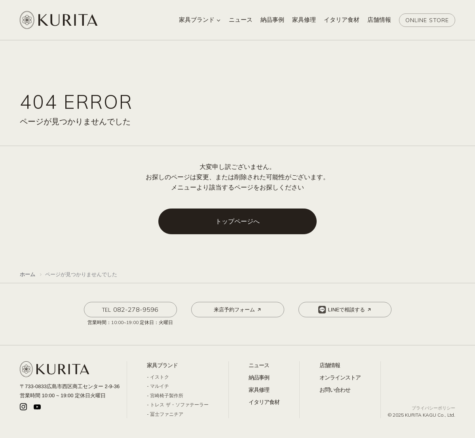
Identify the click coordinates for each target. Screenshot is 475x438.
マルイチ (159, 386)
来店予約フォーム (238, 310)
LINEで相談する (345, 310)
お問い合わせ (334, 390)
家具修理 (259, 390)
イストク (159, 377)
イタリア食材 (264, 402)
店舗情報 (329, 365)
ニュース (259, 365)
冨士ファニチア (166, 414)
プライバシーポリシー (433, 408)
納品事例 (259, 377)
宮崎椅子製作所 (166, 395)
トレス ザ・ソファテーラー (179, 405)
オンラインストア (340, 377)
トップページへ (237, 221)
